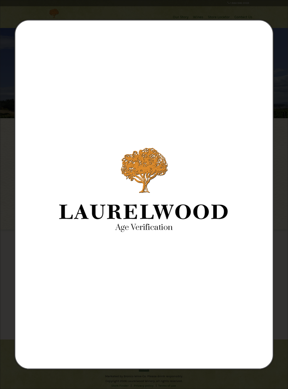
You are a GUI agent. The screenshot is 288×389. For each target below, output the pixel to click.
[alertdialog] (144, 194)
